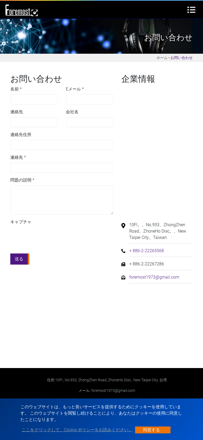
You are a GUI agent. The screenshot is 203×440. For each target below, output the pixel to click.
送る (19, 258)
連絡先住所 (20, 134)
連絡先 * (18, 157)
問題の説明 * (22, 180)
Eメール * (75, 89)
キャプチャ (20, 221)
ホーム (162, 58)
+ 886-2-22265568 (146, 250)
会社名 (72, 111)
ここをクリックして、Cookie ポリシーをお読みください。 (77, 429)
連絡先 (16, 111)
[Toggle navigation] (191, 9)
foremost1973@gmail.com (154, 277)
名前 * (16, 89)
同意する (151, 429)
